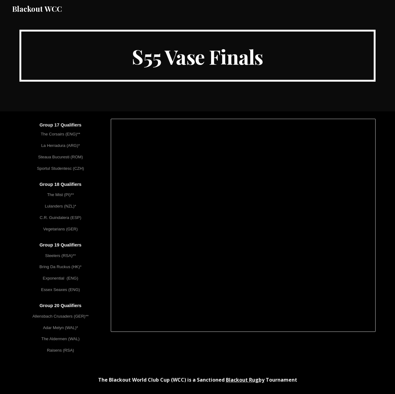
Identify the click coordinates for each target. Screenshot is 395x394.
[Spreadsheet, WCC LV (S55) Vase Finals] (243, 225)
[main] (197, 56)
